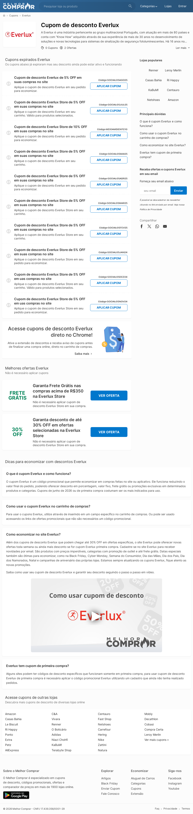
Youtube (173, 788)
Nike (101, 739)
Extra (8, 739)
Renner (153, 70)
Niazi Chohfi (60, 739)
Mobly (148, 714)
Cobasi (149, 724)
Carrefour (104, 729)
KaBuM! (153, 90)
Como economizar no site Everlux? (163, 145)
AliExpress (12, 750)
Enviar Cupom (110, 788)
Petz (8, 745)
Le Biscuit (11, 724)
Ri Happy (173, 80)
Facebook (175, 778)
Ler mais (183, 48)
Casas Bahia (153, 80)
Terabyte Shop (62, 750)
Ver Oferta (109, 395)
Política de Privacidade (151, 209)
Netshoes (153, 99)
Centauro (173, 90)
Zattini (102, 745)
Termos (186, 808)
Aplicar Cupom (109, 86)
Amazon (173, 99)
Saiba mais (84, 353)
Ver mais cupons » (156, 739)
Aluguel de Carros (143, 778)
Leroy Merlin (173, 70)
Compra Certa (153, 729)
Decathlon (151, 719)
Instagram (175, 783)
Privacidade (170, 808)
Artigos (106, 778)
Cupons (13, 15)
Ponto (9, 734)
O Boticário (59, 729)
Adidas (56, 734)
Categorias (138, 783)
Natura (102, 750)
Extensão (137, 793)
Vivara (56, 719)
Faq (157, 808)
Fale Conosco (110, 793)
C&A (54, 714)
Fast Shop (104, 719)
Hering (102, 734)
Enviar (178, 190)
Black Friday (109, 783)
